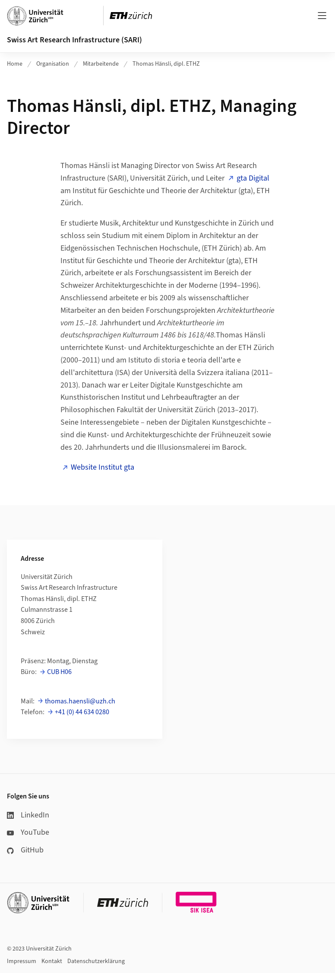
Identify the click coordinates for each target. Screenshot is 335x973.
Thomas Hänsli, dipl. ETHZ (166, 64)
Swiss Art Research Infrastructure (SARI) (74, 40)
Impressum (21, 961)
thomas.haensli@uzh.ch (80, 701)
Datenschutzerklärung (96, 961)
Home (14, 64)
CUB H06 (59, 672)
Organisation (52, 64)
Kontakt (51, 961)
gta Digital (253, 178)
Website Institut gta (102, 467)
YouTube (28, 832)
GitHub (25, 850)
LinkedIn (28, 815)
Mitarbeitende (101, 64)
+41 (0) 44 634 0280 (82, 712)
